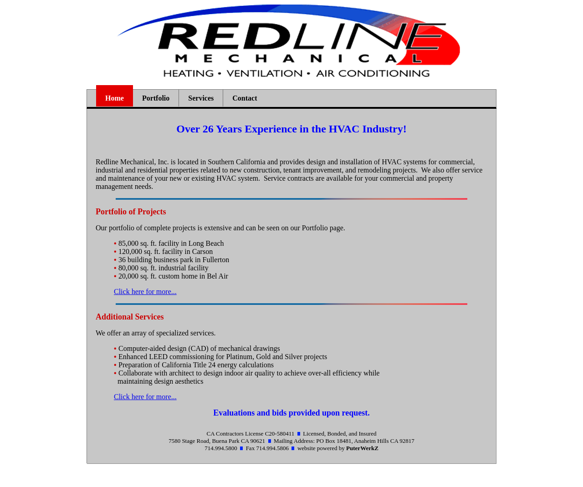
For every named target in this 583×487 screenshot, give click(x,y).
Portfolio (155, 98)
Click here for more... (145, 291)
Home (114, 98)
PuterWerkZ (362, 448)
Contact (244, 98)
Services (201, 98)
